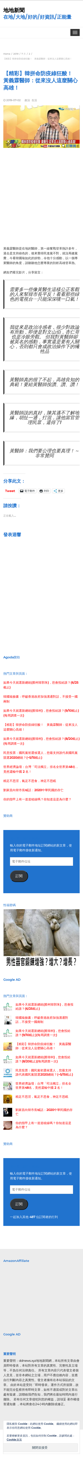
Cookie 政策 (14, 1439)
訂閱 (19, 876)
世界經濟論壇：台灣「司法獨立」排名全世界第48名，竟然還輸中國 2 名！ (43, 1086)
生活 (34, 100)
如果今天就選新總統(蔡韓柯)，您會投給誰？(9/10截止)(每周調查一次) (42, 1033)
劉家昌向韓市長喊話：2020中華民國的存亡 (33, 790)
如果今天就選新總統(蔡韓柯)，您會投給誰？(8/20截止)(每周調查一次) (42, 1059)
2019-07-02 (13, 100)
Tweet (10, 490)
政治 (27, 100)
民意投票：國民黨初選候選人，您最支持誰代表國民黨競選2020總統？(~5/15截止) (44, 1072)
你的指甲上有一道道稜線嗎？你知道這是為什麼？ (37, 799)
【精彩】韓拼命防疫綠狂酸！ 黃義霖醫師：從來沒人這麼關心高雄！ (43, 1046)
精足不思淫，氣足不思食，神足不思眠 (29, 781)
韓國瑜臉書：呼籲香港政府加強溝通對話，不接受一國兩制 (41, 1020)
